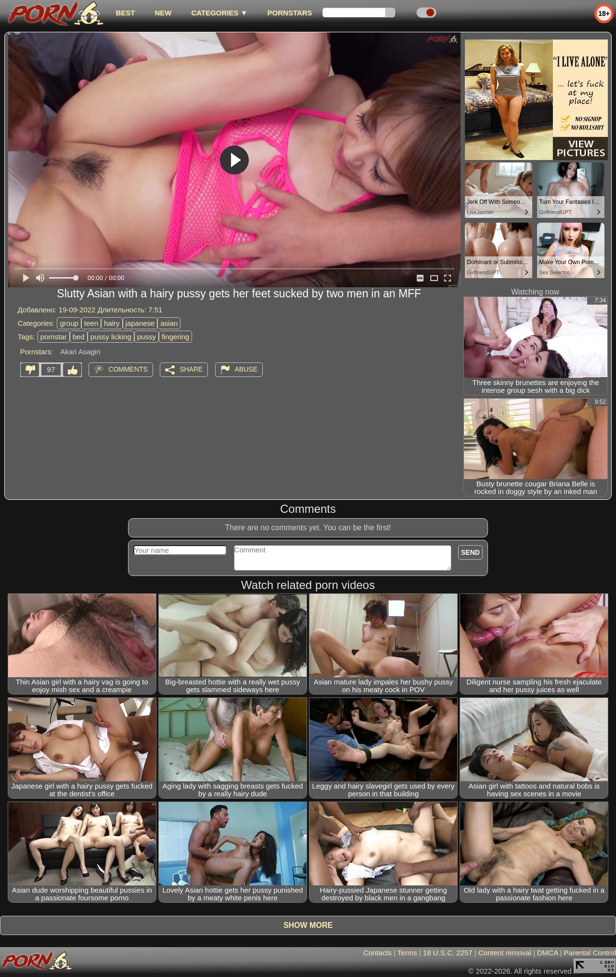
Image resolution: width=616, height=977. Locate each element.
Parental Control (590, 953)
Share (191, 369)
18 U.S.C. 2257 (448, 953)
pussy (146, 337)
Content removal (504, 953)
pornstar (53, 337)
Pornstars (290, 13)
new (162, 13)
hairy (112, 323)
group (69, 323)
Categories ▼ (219, 13)
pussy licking (110, 337)
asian (169, 323)
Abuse (246, 369)
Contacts (377, 953)
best (125, 13)
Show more (308, 925)
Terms (407, 953)
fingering (176, 337)
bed (79, 337)
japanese (140, 323)
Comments (128, 369)
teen (91, 323)
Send (470, 552)
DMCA (547, 953)
